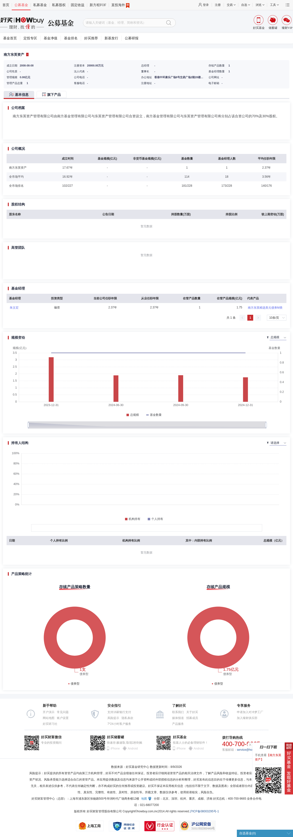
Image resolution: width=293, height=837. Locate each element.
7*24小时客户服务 (119, 724)
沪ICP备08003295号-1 (204, 811)
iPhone (115, 748)
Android (132, 748)
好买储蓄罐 (115, 737)
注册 (218, 5)
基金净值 (50, 38)
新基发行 (111, 38)
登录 (206, 5)
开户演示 (48, 712)
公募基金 (21, 5)
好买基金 (180, 737)
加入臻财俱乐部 (247, 718)
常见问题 (63, 712)
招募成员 (192, 718)
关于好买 (192, 712)
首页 (5, 5)
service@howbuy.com (251, 749)
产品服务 (178, 724)
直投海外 (120, 5)
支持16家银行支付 (119, 712)
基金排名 (71, 38)
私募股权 (59, 5)
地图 (144, 798)
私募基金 (40, 5)
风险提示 (113, 718)
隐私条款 (127, 718)
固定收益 (77, 5)
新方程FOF (98, 5)
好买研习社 (50, 724)
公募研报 (131, 38)
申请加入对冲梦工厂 (250, 712)
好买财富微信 (51, 737)
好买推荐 (91, 38)
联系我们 (178, 712)
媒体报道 (178, 718)
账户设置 (63, 718)
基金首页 (10, 38)
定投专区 (30, 38)
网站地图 (48, 718)
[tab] (20, 95)
